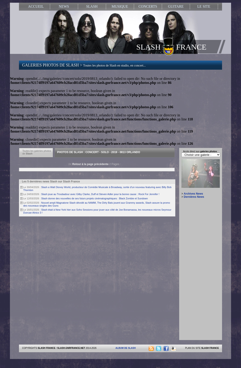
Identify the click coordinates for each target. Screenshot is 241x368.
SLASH (92, 6)
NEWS (64, 6)
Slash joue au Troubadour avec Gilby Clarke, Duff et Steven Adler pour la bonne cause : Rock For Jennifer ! (100, 194)
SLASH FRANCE (171, 46)
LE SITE (203, 6)
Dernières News (194, 196)
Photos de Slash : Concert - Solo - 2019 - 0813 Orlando (98, 152)
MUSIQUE (120, 6)
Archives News (193, 193)
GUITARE (176, 6)
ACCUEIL (36, 6)
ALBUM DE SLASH (126, 348)
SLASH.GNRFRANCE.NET (71, 348)
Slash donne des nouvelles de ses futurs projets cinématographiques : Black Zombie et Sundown (94, 198)
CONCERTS (148, 6)
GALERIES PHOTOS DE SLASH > (84, 65)
